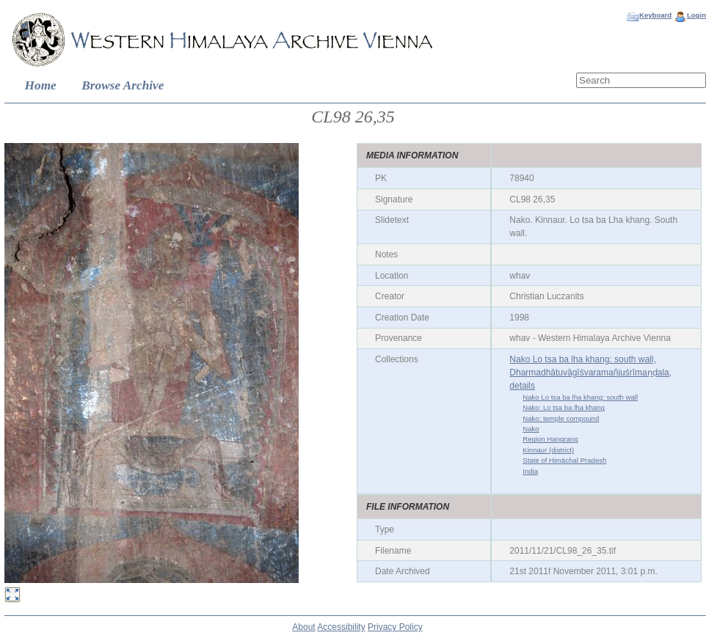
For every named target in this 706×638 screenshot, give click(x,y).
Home (41, 85)
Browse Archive (122, 85)
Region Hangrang (550, 439)
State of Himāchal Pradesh (564, 460)
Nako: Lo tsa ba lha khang (563, 407)
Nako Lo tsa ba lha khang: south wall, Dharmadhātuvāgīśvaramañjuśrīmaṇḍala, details (590, 372)
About (303, 627)
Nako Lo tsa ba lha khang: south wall (580, 397)
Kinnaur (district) (548, 450)
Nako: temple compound (561, 418)
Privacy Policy (395, 627)
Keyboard (655, 15)
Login (696, 15)
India (530, 471)
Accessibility (341, 627)
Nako (531, 429)
